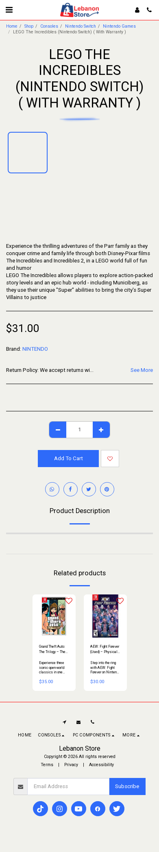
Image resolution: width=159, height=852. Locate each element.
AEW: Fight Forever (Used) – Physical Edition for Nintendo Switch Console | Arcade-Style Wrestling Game (105, 649)
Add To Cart (68, 458)
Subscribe (127, 786)
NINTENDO (35, 349)
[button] (9, 9)
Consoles (49, 26)
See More (142, 370)
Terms (47, 764)
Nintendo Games (119, 26)
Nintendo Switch (80, 26)
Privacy (71, 764)
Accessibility (101, 764)
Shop (28, 26)
